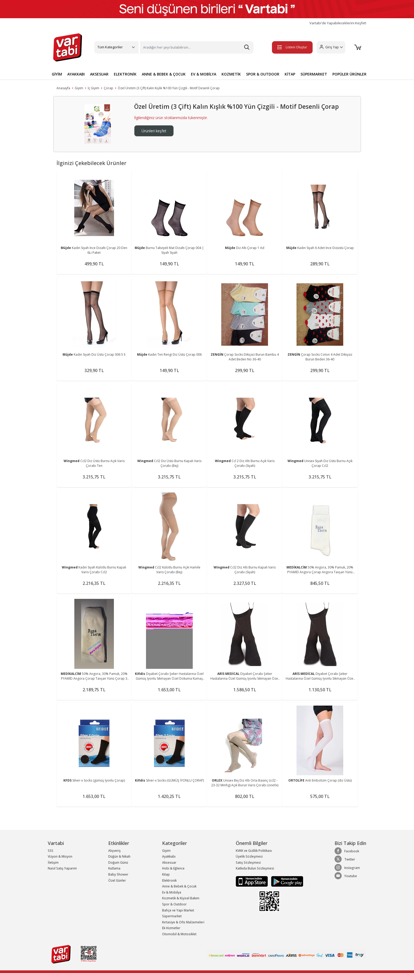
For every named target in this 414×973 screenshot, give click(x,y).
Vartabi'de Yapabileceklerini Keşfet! (337, 23)
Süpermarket (172, 916)
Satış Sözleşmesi (248, 862)
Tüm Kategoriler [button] (110, 47)
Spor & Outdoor (174, 904)
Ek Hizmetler (171, 928)
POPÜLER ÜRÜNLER (349, 74)
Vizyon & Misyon (60, 856)
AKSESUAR (99, 74)
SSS (50, 850)
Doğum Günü (118, 862)
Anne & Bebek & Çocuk (179, 886)
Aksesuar (169, 862)
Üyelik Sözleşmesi (249, 856)
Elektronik (169, 880)
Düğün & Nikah (119, 856)
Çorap (108, 88)
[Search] (196, 47)
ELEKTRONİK (125, 74)
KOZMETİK (231, 74)
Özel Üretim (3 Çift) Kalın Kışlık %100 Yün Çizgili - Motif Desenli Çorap (169, 88)
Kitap (166, 874)
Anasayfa (63, 88)
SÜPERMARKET (313, 74)
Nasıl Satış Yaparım (62, 868)
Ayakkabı (169, 856)
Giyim (79, 88)
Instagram (347, 867)
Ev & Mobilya (171, 892)
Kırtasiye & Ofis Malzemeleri (183, 922)
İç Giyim (93, 88)
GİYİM (57, 74)
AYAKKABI (76, 74)
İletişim (53, 862)
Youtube (346, 875)
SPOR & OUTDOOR (262, 74)
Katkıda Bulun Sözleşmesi (255, 868)
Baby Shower (118, 874)
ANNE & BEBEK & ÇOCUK (164, 74)
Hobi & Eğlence (173, 868)
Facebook (347, 851)
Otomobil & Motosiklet (179, 934)
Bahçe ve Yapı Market (178, 910)
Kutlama (114, 868)
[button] (330, 47)
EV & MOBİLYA (203, 74)
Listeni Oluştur (291, 47)
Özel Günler (117, 880)
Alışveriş (114, 850)
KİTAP (290, 74)
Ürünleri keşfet (154, 130)
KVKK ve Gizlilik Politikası (254, 850)
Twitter (345, 859)
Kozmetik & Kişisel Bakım (180, 898)
